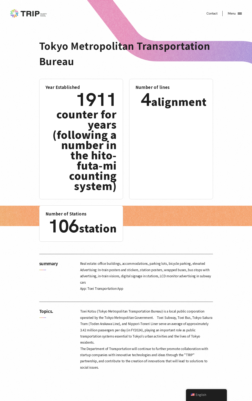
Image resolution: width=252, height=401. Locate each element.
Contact (211, 13)
